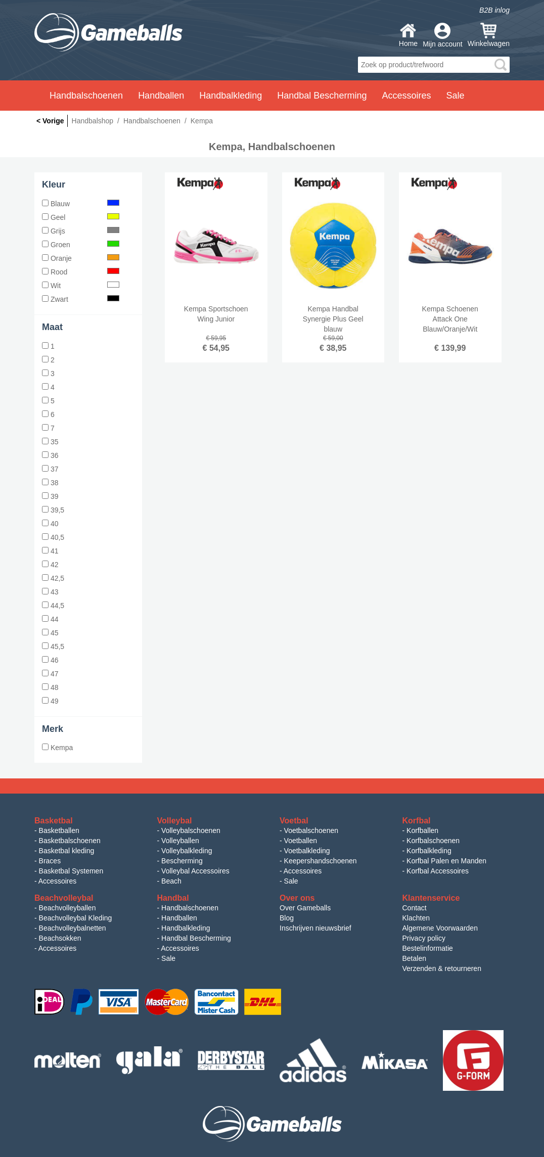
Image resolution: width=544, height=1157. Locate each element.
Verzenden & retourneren (441, 968)
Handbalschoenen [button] (86, 95)
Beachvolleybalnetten (72, 928)
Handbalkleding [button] (230, 95)
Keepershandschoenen (320, 861)
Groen (80, 245)
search (500, 65)
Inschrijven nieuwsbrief (315, 928)
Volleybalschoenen (190, 830)
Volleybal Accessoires (195, 871)
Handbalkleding (185, 928)
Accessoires (57, 881)
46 (50, 660)
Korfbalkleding (428, 851)
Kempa (57, 748)
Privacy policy (424, 938)
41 (50, 551)
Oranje (80, 258)
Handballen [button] (161, 95)
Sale (455, 95)
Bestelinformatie (427, 948)
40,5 (53, 537)
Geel (80, 217)
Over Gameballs (305, 908)
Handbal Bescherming (196, 938)
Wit (80, 286)
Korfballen (422, 830)
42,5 (53, 578)
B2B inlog (494, 10)
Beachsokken (60, 938)
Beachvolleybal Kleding (75, 918)
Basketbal (53, 820)
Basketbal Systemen (71, 871)
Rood (80, 272)
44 (50, 619)
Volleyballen (180, 841)
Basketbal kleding (67, 851)
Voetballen (300, 841)
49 (50, 701)
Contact (414, 908)
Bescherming (182, 861)
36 (50, 455)
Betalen (414, 958)
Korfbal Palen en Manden (446, 861)
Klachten (416, 918)
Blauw (80, 204)
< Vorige (50, 121)
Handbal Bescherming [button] (322, 95)
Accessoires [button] (406, 95)
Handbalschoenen (189, 908)
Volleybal (174, 820)
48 (50, 687)
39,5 (53, 510)
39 (50, 496)
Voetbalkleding (307, 851)
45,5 (53, 646)
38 (50, 483)
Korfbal (416, 820)
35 (50, 442)
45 (50, 633)
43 (50, 592)
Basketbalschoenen (70, 841)
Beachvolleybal (64, 898)
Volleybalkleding (186, 851)
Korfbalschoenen (433, 841)
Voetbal (294, 820)
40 (50, 524)
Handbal (173, 898)
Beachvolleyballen (67, 908)
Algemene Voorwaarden (440, 928)
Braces (50, 861)
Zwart (80, 299)
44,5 (53, 605)
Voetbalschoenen (311, 830)
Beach (171, 881)
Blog (287, 918)
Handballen (179, 918)
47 (50, 674)
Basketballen (59, 830)
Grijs (80, 231)
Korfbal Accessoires (437, 871)
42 (50, 565)
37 (50, 469)
